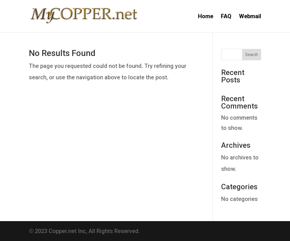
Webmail (250, 17)
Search (251, 54)
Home (205, 17)
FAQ (226, 17)
